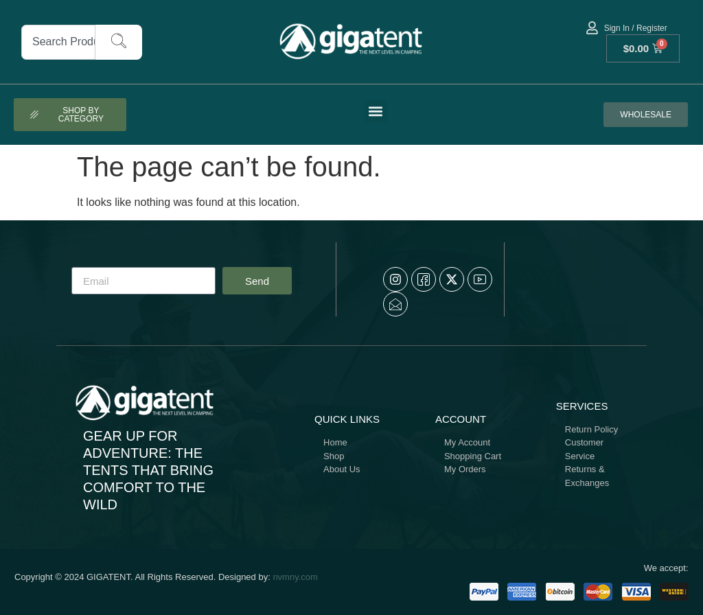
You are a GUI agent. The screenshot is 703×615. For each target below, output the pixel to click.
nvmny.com (295, 577)
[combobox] (58, 42)
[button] (376, 111)
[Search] (118, 42)
